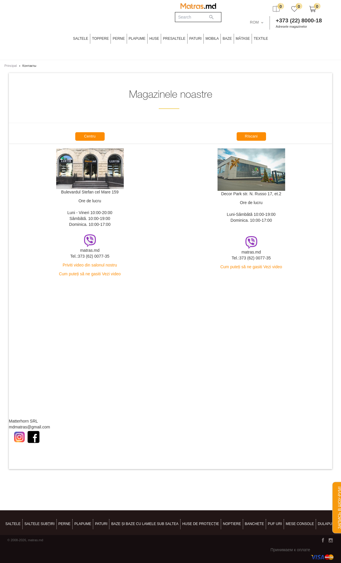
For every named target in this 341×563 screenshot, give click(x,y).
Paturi (195, 39)
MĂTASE (243, 39)
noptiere (232, 524)
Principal (10, 65)
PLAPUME (137, 39)
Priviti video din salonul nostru (90, 265)
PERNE (119, 39)
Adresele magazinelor (291, 26)
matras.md (89, 250)
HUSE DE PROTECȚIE (200, 524)
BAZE (227, 39)
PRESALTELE (174, 39)
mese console (300, 524)
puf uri (275, 524)
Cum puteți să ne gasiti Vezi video (90, 273)
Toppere (100, 39)
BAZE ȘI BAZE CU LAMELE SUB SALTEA (144, 524)
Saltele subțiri (39, 524)
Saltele (80, 39)
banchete (254, 524)
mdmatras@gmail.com (29, 427)
